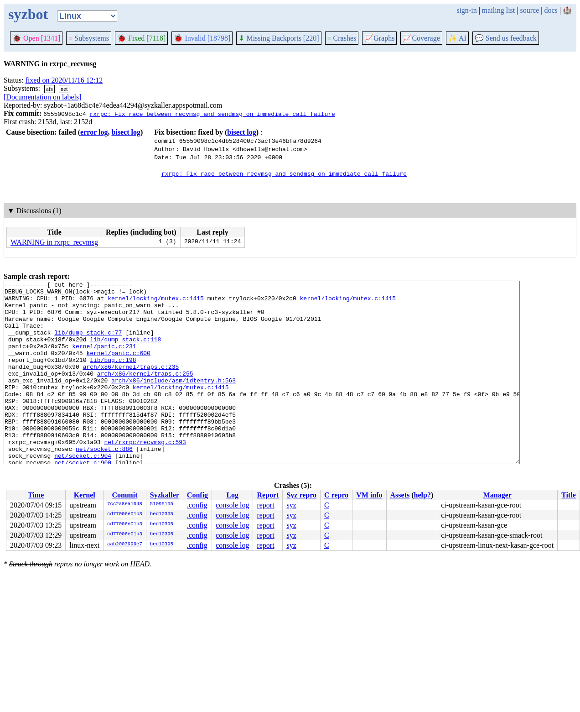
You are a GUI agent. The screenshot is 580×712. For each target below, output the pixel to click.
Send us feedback (506, 38)
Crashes (342, 38)
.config (197, 505)
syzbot (28, 14)
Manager (497, 495)
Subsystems (88, 38)
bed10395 (161, 514)
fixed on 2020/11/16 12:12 (64, 80)
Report (268, 495)
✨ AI (457, 38)
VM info (369, 495)
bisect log (125, 132)
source (529, 10)
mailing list (498, 10)
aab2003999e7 (124, 544)
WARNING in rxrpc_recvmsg (54, 242)
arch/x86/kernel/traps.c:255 (145, 392)
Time (36, 495)
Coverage (421, 38)
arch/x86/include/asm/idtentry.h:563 (173, 401)
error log (94, 132)
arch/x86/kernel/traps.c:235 (131, 384)
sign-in (466, 10)
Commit (124, 495)
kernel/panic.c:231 (104, 360)
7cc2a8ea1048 (124, 504)
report (265, 505)
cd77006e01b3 (124, 514)
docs (550, 10)
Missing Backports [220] (278, 38)
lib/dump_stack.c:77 (88, 343)
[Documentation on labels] (43, 97)
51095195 (161, 504)
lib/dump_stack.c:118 (125, 351)
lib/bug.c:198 (113, 376)
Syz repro (301, 495)
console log (232, 505)
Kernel (84, 495)
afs (49, 88)
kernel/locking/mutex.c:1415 (156, 302)
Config (197, 495)
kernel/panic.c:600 (118, 368)
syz (291, 505)
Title (568, 495)
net (64, 88)
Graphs (379, 38)
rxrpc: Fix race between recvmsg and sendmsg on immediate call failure (212, 114)
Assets (400, 495)
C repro (336, 495)
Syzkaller (164, 495)
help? (422, 495)
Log (232, 495)
